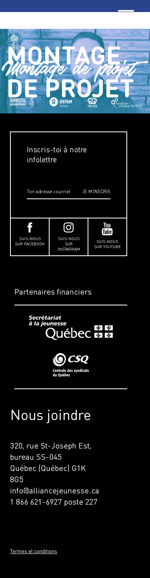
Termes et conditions (33, 551)
